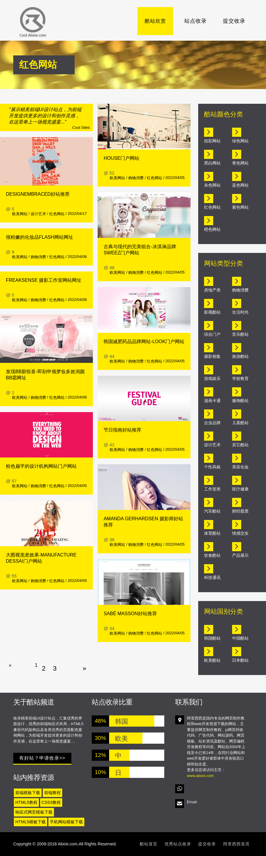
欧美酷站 (212, 660)
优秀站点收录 (178, 844)
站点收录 (195, 21)
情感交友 (240, 533)
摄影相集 (212, 356)
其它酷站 (240, 444)
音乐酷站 (240, 334)
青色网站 (240, 163)
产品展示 (240, 555)
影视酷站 (212, 312)
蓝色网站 (240, 185)
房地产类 (212, 290)
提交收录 (234, 21)
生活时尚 (240, 312)
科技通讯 (212, 577)
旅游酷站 (240, 356)
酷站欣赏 (157, 21)
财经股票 (240, 511)
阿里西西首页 (236, 844)
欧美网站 (19, 214)
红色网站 (57, 214)
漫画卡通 (212, 400)
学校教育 (240, 378)
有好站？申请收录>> (42, 757)
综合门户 (212, 334)
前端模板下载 (27, 792)
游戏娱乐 (212, 378)
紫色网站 (240, 207)
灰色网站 (212, 185)
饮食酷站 (212, 555)
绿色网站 (240, 141)
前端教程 (52, 792)
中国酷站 (240, 638)
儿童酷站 (240, 422)
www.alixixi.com (200, 775)
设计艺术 (38, 214)
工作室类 (212, 489)
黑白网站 (212, 163)
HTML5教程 (26, 802)
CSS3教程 (51, 802)
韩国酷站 (212, 638)
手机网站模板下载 (66, 821)
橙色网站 (212, 229)
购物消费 (38, 257)
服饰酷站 (240, 400)
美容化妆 (240, 467)
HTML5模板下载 (30, 821)
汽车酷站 (212, 511)
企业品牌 (212, 422)
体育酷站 (212, 533)
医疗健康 (240, 489)
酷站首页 (148, 844)
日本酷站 (240, 660)
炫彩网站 (212, 141)
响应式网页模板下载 (33, 812)
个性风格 (212, 467)
